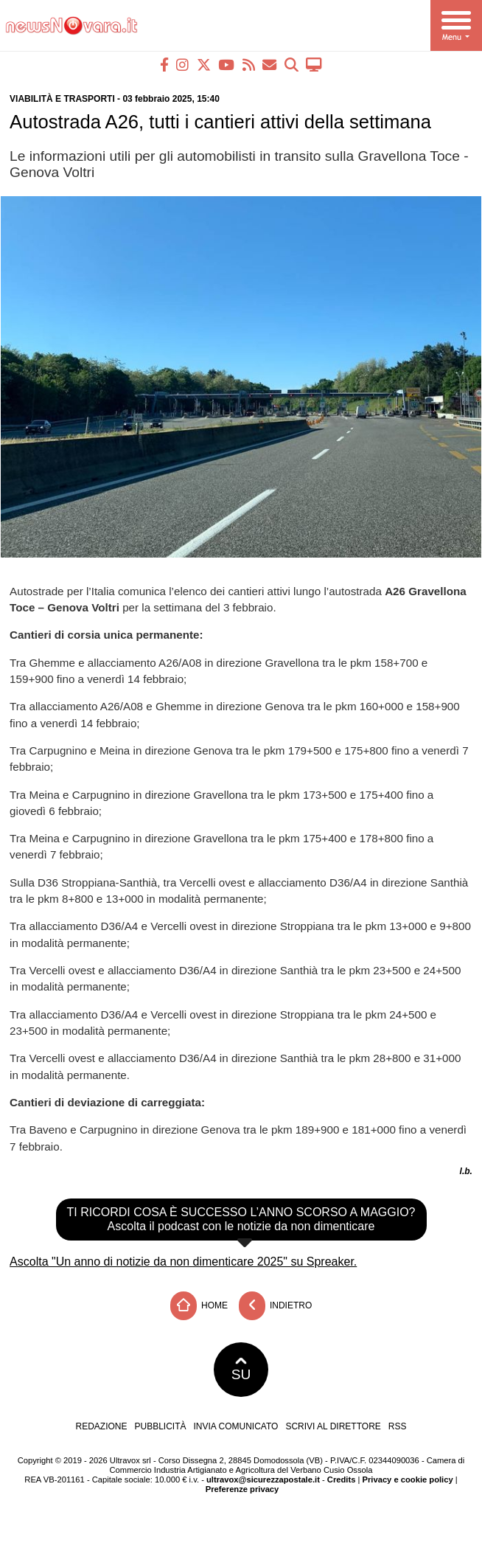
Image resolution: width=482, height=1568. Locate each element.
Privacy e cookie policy (408, 1479)
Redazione (101, 1426)
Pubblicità (160, 1426)
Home (199, 1305)
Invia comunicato (236, 1426)
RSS (397, 1426)
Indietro (275, 1305)
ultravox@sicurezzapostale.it (263, 1479)
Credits (341, 1479)
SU (241, 1369)
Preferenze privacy (242, 1489)
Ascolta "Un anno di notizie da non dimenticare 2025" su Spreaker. (183, 1261)
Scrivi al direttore (332, 1426)
